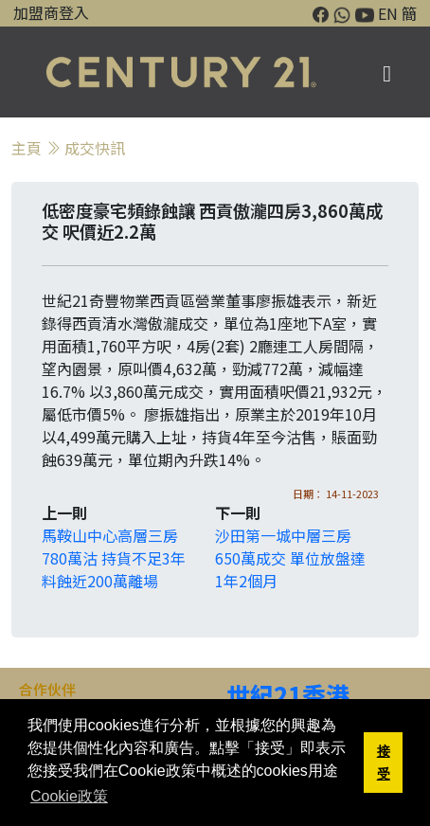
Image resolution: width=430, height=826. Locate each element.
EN (388, 13)
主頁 (26, 147)
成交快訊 (94, 147)
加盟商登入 (51, 12)
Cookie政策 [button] (69, 796)
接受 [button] (383, 762)
